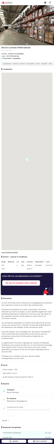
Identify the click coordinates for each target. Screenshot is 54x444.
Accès (38, 63)
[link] (45, 2)
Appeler (14, 441)
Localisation (7, 63)
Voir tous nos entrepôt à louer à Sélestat (21, 283)
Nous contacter (40, 441)
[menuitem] (45, 2)
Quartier (44, 63)
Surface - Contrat (19, 63)
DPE (50, 63)
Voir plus (5, 421)
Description (30, 63)
